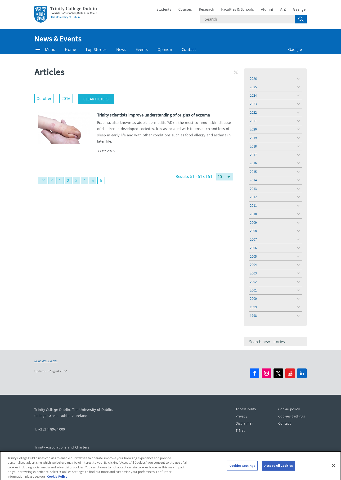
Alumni (267, 9)
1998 (253, 315)
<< (42, 180)
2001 (253, 290)
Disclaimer (244, 423)
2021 (253, 121)
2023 (253, 104)
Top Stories (96, 49)
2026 (253, 78)
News (121, 49)
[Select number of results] (224, 176)
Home (70, 49)
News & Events (57, 39)
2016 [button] (67, 97)
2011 (253, 205)
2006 (253, 248)
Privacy (241, 416)
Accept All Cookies (278, 469)
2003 (253, 273)
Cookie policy (289, 409)
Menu (45, 49)
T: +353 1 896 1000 (49, 429)
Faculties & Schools (237, 9)
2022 (253, 112)
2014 (253, 180)
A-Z (283, 9)
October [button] (45, 97)
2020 (253, 129)
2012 (253, 197)
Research (206, 9)
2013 (253, 188)
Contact (189, 49)
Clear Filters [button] (98, 97)
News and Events (46, 361)
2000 (253, 298)
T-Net (240, 430)
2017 (253, 155)
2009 (253, 222)
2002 (253, 281)
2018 (253, 146)
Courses (185, 9)
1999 (253, 307)
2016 (253, 163)
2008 (253, 231)
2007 (253, 239)
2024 (253, 95)
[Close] (333, 469)
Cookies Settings (291, 416)
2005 (253, 256)
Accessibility (246, 409)
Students (164, 9)
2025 (253, 87)
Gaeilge (299, 9)
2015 (253, 171)
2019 (253, 137)
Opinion (164, 49)
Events (142, 49)
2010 (253, 214)
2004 (253, 264)
